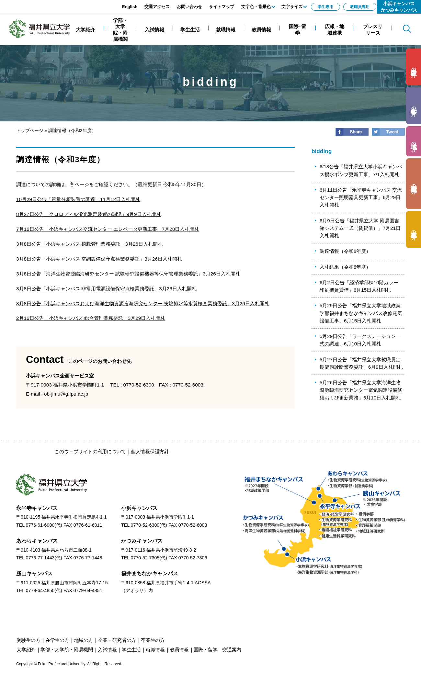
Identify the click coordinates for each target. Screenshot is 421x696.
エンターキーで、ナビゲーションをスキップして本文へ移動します (73, 3)
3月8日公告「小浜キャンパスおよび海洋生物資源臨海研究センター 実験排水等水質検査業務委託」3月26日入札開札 (142, 303)
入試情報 (107, 649)
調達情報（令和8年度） (345, 251)
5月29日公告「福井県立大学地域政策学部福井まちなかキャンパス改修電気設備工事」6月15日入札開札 (361, 313)
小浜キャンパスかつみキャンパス (399, 7)
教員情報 (179, 649)
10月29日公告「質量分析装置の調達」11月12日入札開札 (78, 199)
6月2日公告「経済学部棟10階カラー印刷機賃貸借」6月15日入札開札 (359, 286)
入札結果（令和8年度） (345, 267)
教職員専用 (360, 7)
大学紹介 (26, 649)
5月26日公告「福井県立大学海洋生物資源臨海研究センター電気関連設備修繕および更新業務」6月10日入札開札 (361, 390)
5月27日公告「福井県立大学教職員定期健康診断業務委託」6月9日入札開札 (361, 363)
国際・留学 (206, 649)
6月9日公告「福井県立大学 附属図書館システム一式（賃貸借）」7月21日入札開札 (360, 228)
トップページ (29, 130)
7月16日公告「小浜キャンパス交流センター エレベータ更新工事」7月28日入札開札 (107, 229)
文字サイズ (291, 6)
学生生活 (131, 649)
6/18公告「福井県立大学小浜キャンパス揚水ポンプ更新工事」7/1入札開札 (361, 170)
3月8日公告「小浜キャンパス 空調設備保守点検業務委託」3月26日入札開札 (99, 259)
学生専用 (325, 7)
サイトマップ (221, 6)
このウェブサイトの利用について (90, 451)
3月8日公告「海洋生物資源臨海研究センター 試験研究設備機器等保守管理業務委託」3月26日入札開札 (128, 273)
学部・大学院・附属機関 (66, 649)
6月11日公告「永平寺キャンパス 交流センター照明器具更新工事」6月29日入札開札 (361, 197)
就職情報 (155, 649)
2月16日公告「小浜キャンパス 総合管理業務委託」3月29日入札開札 (90, 318)
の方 (413, 67)
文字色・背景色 (256, 6)
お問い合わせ (189, 6)
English (130, 6)
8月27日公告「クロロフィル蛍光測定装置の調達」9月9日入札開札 (88, 214)
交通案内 (231, 649)
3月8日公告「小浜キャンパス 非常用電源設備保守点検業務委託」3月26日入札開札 (106, 288)
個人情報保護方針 (150, 451)
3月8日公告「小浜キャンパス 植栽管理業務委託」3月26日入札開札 (89, 244)
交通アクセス (157, 6)
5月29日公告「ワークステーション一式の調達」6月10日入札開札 (360, 339)
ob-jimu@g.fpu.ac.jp (66, 394)
